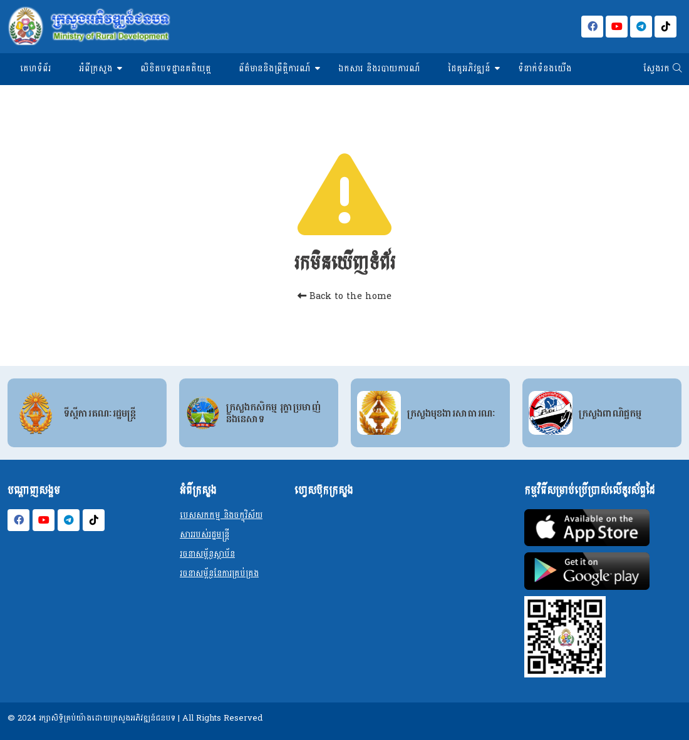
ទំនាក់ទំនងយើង (545, 68)
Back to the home (344, 296)
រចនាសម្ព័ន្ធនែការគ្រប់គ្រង (219, 573)
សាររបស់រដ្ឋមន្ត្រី (204, 534)
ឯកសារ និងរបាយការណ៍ (379, 68)
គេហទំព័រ (35, 68)
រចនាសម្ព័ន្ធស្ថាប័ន (207, 554)
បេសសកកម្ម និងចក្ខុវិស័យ (221, 515)
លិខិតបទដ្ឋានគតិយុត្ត (175, 68)
